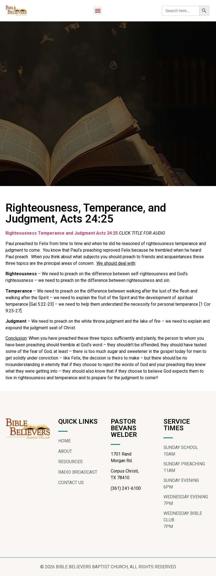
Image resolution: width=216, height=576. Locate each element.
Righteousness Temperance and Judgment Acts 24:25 (61, 233)
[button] (97, 10)
